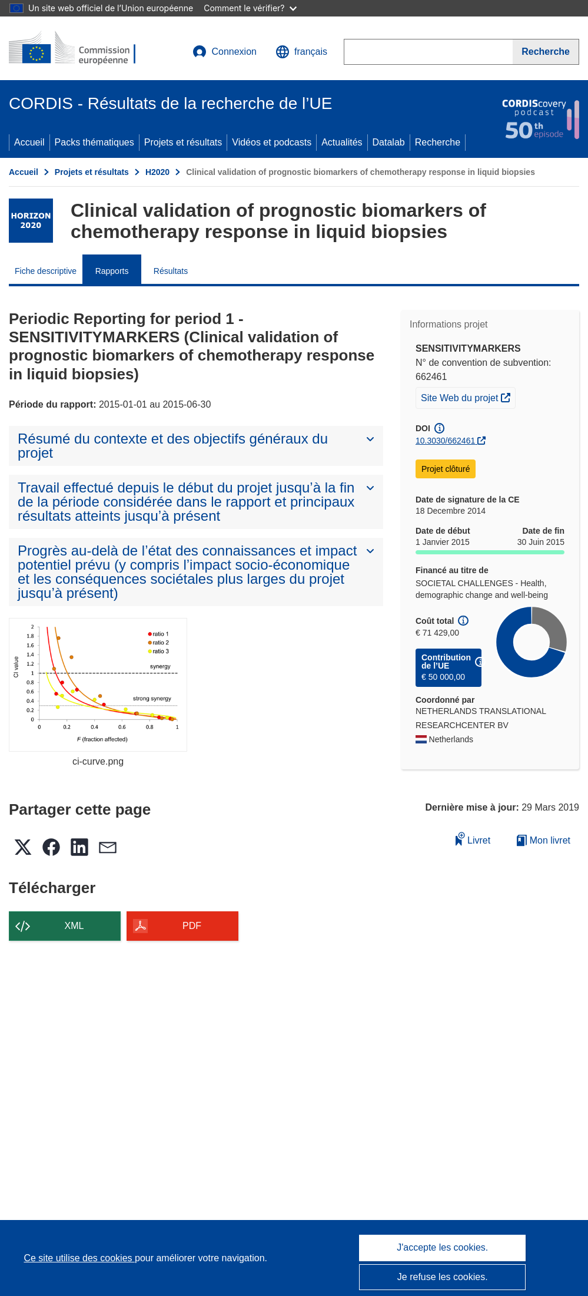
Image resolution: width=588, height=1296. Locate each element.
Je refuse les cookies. (442, 1277)
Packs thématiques (94, 142)
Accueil (29, 142)
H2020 (157, 172)
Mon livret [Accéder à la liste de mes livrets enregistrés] (543, 840)
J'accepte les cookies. (442, 1247)
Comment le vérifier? (250, 8)
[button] (301, 52)
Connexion (224, 52)
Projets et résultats (183, 142)
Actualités (341, 142)
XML (74, 926)
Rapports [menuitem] (112, 271)
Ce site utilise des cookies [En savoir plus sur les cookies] (79, 1258)
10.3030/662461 (445, 440)
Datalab (389, 142)
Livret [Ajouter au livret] (473, 838)
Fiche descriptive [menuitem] (46, 271)
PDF (191, 926)
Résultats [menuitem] (171, 271)
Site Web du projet (468, 396)
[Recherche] (546, 52)
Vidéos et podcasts (271, 142)
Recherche (437, 142)
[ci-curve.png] (98, 685)
